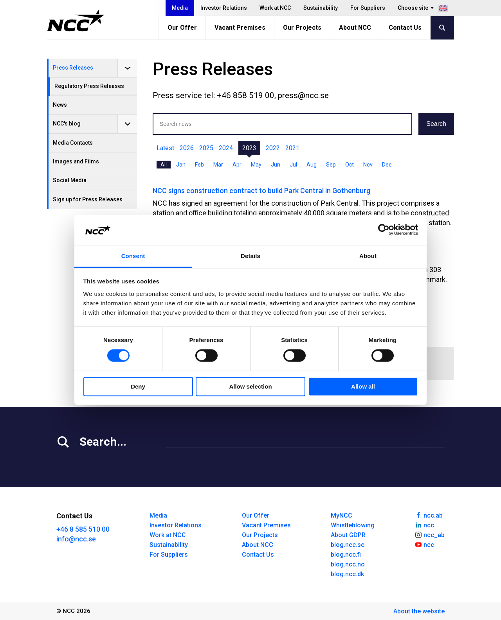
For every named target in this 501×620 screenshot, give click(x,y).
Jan (181, 164)
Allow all (363, 386)
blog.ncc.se (347, 544)
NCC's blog (67, 123)
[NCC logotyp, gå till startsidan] (76, 20)
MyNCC (341, 515)
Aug (311, 164)
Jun (275, 164)
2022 (273, 148)
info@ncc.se (76, 539)
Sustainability (320, 8)
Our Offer (182, 27)
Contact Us (405, 27)
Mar (218, 164)
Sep (331, 164)
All (163, 164)
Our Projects (302, 27)
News (60, 105)
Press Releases (73, 68)
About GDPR (348, 535)
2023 (249, 148)
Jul (293, 164)
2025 (206, 148)
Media (180, 8)
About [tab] (368, 256)
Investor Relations (223, 8)
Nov (368, 164)
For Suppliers (367, 8)
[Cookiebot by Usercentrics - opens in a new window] (384, 230)
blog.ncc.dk (347, 574)
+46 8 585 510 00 (83, 529)
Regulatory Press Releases (89, 86)
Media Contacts (73, 143)
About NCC (355, 27)
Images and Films (76, 161)
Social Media (70, 180)
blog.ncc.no (348, 564)
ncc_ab (429, 534)
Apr (236, 164)
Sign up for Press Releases (88, 199)
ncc (424, 524)
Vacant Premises (239, 27)
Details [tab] (250, 256)
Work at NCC (275, 8)
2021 (292, 148)
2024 (226, 148)
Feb (199, 164)
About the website (419, 611)
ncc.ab (428, 515)
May (256, 164)
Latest (165, 148)
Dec (386, 164)
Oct (349, 164)
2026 (187, 148)
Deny (138, 386)
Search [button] (436, 123)
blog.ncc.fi (346, 554)
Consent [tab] (133, 256)
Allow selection (250, 386)
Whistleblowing (353, 525)
